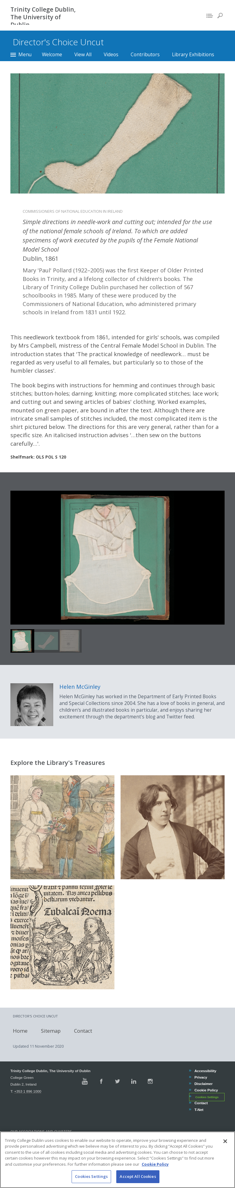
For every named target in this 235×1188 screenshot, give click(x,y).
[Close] (225, 1141)
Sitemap (48, 1030)
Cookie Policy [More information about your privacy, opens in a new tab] (155, 1164)
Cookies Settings (206, 1096)
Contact (81, 1030)
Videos (111, 54)
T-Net (198, 1110)
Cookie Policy (206, 1090)
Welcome (52, 54)
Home (17, 1030)
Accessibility (205, 1071)
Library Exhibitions (193, 54)
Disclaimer (203, 1084)
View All (82, 54)
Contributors (145, 54)
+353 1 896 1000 (27, 1091)
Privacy (200, 1077)
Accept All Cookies (138, 1176)
